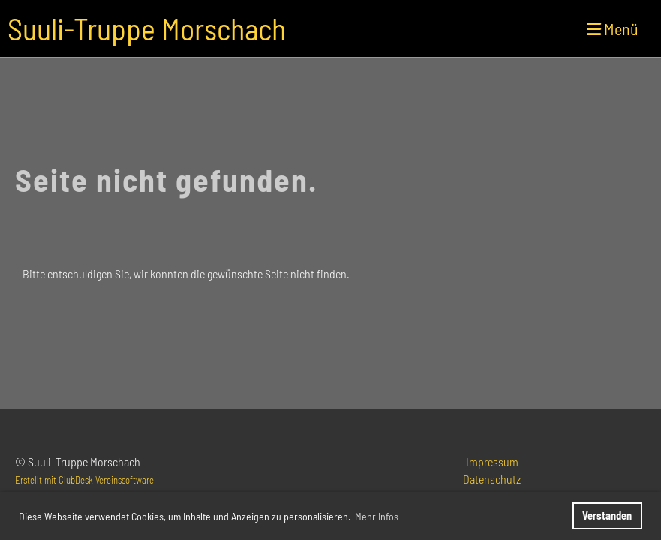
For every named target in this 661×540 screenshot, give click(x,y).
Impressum (492, 461)
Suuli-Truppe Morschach (147, 28)
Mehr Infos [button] (376, 516)
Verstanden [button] (607, 515)
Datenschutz (492, 479)
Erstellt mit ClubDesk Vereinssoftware (84, 480)
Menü (612, 28)
